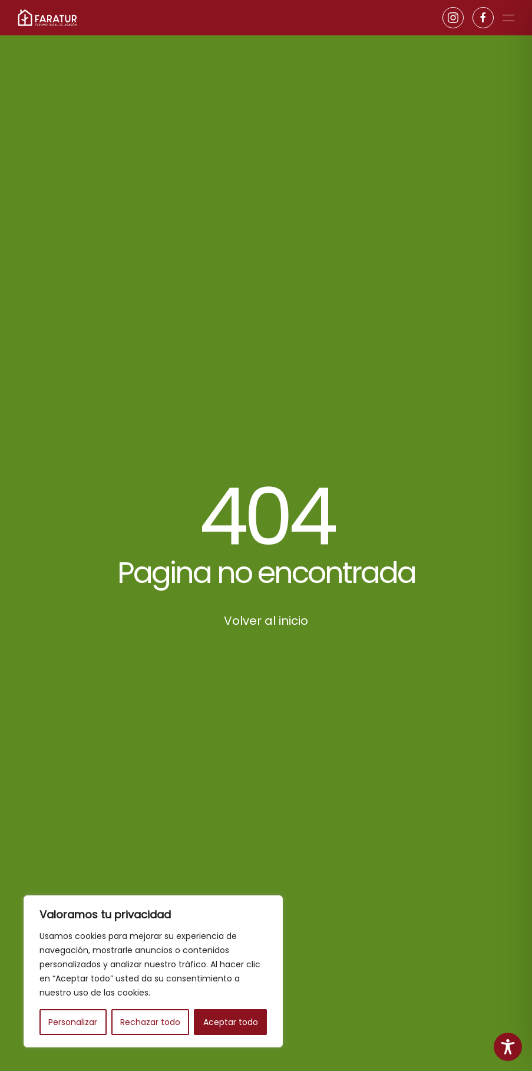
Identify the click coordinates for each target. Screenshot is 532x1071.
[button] (508, 17)
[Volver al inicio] (47, 17)
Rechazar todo (150, 1022)
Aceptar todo (230, 1022)
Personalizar (72, 1022)
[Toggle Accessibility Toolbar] (508, 1047)
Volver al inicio (266, 620)
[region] (153, 971)
